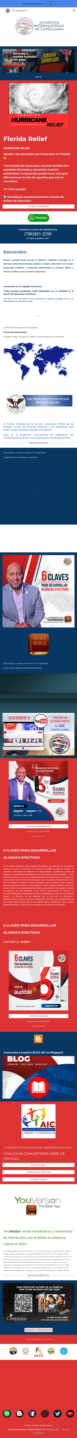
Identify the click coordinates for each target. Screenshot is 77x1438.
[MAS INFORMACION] (38, 443)
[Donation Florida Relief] (38, 206)
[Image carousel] (39, 63)
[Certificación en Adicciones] (38, 1172)
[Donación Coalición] (38, 1179)
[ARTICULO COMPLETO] (38, 1275)
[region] (38, 3)
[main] (39, 139)
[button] (2, 10)
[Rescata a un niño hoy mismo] (38, 1330)
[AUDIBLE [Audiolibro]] (38, 1016)
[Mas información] (38, 1165)
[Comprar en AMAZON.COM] (38, 826)
